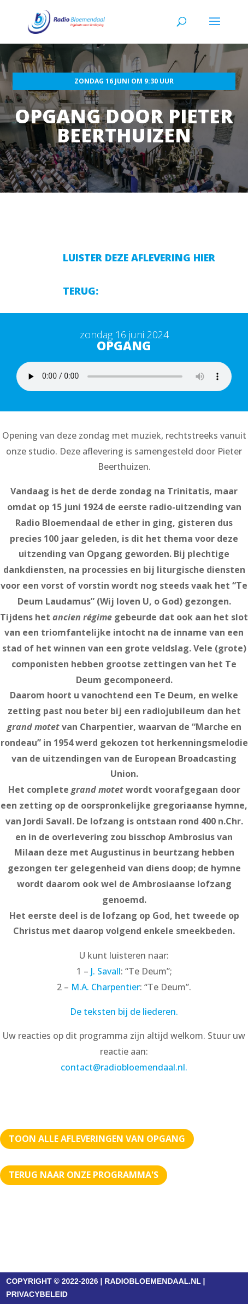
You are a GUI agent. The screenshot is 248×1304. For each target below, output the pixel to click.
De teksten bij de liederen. (124, 1012)
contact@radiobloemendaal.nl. (124, 1067)
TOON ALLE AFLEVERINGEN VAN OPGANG (97, 1139)
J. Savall (106, 971)
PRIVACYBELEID (37, 1294)
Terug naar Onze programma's (83, 1175)
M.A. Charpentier (105, 987)
